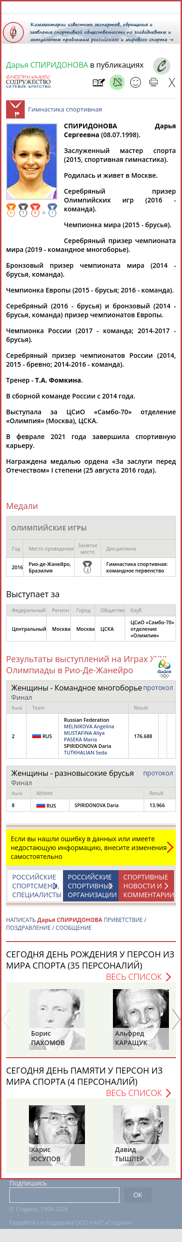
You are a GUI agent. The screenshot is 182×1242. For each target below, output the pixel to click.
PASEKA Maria (80, 744)
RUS (42, 740)
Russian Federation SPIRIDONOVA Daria (89, 741)
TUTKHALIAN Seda (85, 757)
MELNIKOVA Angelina (89, 731)
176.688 (143, 741)
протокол (158, 692)
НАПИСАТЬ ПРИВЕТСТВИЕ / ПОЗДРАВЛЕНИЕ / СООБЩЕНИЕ (76, 928)
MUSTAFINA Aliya (84, 737)
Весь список (134, 981)
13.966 (157, 810)
